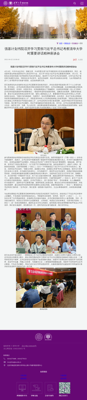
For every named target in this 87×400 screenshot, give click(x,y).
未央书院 (63, 378)
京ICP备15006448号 (29, 346)
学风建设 (75, 43)
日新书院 (23, 375)
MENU (82, 3)
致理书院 (23, 378)
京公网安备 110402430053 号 (14, 349)
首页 (60, 43)
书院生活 (67, 43)
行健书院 (63, 375)
